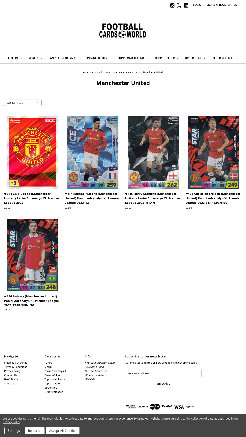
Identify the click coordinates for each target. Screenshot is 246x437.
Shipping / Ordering (15, 362)
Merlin (35, 58)
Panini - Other (99, 58)
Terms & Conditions (15, 367)
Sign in (211, 5)
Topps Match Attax (132, 58)
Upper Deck (195, 58)
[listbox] (28, 103)
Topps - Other (166, 58)
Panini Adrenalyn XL (64, 58)
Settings (14, 430)
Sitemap (9, 383)
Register (225, 5)
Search (197, 5)
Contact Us (10, 375)
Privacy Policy (12, 371)
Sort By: (11, 102)
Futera (15, 58)
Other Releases (225, 58)
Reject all (34, 430)
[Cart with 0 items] (236, 5)
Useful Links (11, 379)
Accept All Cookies (62, 430)
